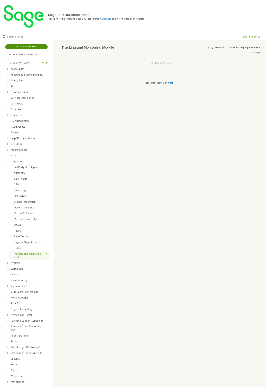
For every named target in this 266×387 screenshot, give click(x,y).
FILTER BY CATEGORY (18, 62)
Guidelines (105, 18)
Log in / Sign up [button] (252, 36)
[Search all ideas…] (31, 37)
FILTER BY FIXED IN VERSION (21, 54)
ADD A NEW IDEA (26, 46)
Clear (45, 62)
